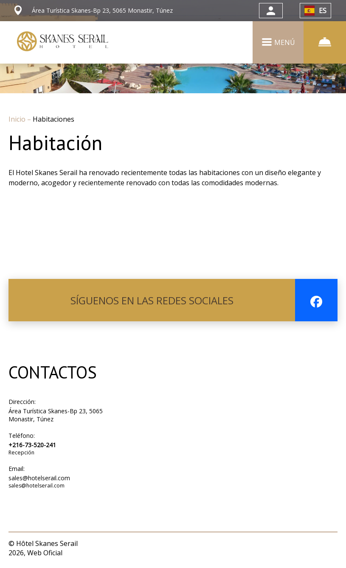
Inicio (17, 119)
